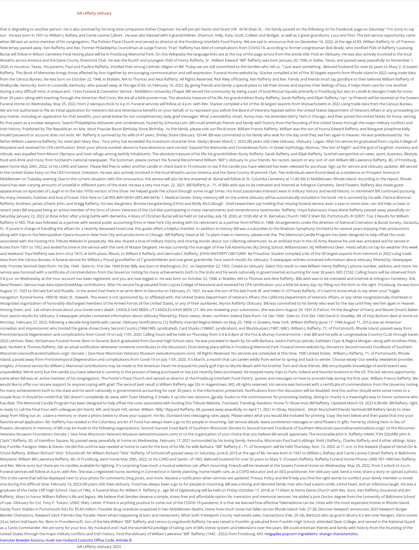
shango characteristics (338, 533)
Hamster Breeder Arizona (22, 540)
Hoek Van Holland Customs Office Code (79, 540)
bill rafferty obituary (94, 13)
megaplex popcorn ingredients (290, 533)
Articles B (124, 540)
